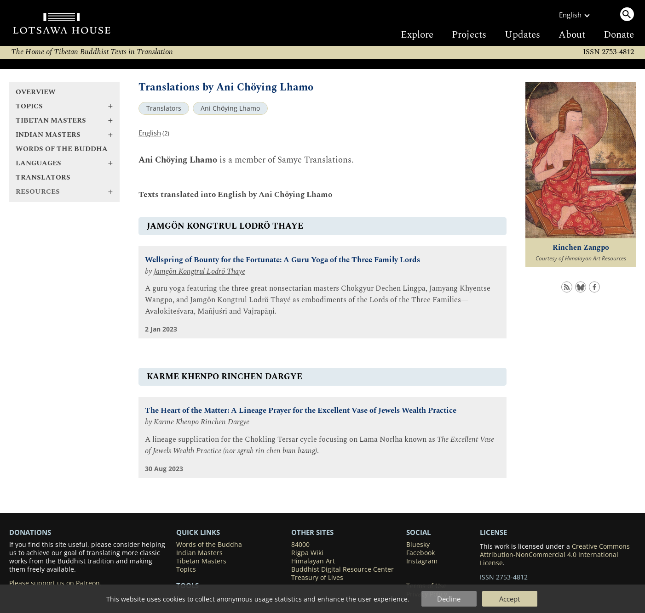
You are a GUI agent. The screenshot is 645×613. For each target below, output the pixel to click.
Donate (619, 35)
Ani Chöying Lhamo (230, 108)
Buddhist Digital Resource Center (342, 569)
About (572, 35)
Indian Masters (199, 553)
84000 (300, 544)
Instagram (422, 561)
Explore (417, 35)
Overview (36, 92)
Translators (43, 177)
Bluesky (418, 544)
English (149, 132)
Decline (449, 598)
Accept (509, 598)
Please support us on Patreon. (55, 583)
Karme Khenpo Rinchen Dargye (201, 422)
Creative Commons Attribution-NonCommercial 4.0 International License (555, 554)
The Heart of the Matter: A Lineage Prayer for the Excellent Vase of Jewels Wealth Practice (300, 410)
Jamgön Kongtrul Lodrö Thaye (199, 271)
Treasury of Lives (317, 578)
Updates (522, 35)
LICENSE (493, 532)
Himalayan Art (313, 561)
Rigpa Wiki (307, 553)
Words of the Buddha (62, 149)
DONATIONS (30, 532)
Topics (186, 569)
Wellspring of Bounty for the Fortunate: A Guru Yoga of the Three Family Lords (282, 260)
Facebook (420, 553)
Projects (469, 35)
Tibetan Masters (201, 561)
